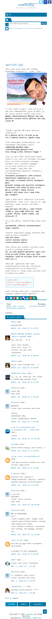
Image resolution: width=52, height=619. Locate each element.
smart (13, 560)
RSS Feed (35, 3)
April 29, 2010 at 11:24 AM (25, 439)
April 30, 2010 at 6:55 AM (24, 485)
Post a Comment (12, 598)
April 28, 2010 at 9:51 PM (24, 382)
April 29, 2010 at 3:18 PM (24, 451)
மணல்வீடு (29, 614)
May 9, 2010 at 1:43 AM (23, 593)
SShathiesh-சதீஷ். (18, 373)
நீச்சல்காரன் (15, 388)
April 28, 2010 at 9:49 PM (24, 368)
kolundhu (15, 444)
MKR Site (37, 618)
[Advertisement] (26, 45)
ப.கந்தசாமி (15, 474)
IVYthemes (26, 618)
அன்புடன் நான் (17, 540)
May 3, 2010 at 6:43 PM (23, 581)
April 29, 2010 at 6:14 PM (24, 468)
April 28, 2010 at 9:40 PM (24, 356)
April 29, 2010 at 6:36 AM (24, 397)
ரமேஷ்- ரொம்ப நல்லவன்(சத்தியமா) (25, 456)
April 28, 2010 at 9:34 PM (24, 328)
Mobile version (28, 3)
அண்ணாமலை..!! (18, 587)
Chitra (14, 361)
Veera (13, 322)
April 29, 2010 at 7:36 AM (24, 422)
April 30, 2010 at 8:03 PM (24, 554)
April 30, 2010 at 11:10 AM (25, 535)
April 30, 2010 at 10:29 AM (25, 505)
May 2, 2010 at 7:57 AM (23, 566)
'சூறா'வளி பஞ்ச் (14, 64)
